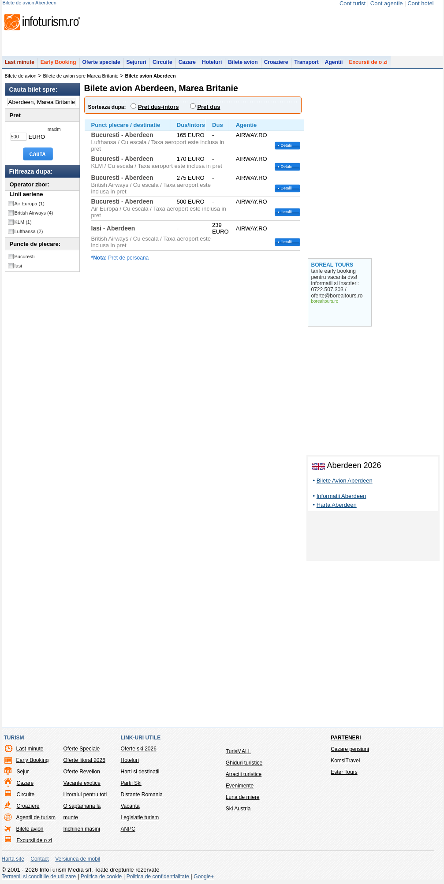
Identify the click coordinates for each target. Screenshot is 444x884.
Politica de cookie (101, 876)
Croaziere (276, 62)
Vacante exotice (82, 783)
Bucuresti (25, 256)
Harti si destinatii (140, 772)
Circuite (162, 62)
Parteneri (346, 738)
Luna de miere (243, 797)
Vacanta (130, 806)
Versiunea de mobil (77, 859)
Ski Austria (238, 809)
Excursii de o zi (368, 62)
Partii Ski (131, 783)
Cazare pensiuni (350, 749)
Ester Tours (344, 772)
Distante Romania (142, 794)
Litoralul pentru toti (85, 794)
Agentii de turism (36, 817)
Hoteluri (212, 62)
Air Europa (30, 203)
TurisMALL (238, 751)
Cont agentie (386, 3)
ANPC (128, 829)
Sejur (23, 772)
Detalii (286, 145)
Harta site (13, 859)
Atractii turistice (243, 774)
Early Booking (58, 62)
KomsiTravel (345, 761)
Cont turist (353, 3)
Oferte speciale (101, 62)
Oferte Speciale (81, 749)
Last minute (19, 62)
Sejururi (136, 62)
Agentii (334, 62)
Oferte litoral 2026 (84, 760)
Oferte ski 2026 (139, 749)
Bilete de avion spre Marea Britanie (81, 75)
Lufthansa (29, 231)
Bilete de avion (21, 75)
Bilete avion (242, 62)
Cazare (187, 62)
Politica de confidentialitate (158, 876)
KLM (23, 222)
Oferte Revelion (81, 772)
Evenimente (240, 786)
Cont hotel (420, 3)
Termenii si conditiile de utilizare (39, 876)
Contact (39, 859)
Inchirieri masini (81, 829)
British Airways (34, 212)
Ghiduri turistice (244, 763)
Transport (306, 62)
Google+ (204, 876)
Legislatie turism (140, 817)
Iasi (18, 265)
